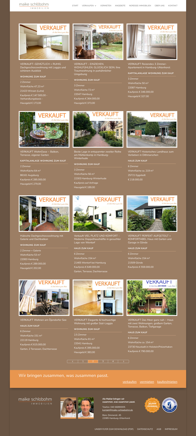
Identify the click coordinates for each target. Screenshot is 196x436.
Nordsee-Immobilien (140, 6)
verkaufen (88, 6)
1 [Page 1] (83, 361)
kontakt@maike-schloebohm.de (117, 410)
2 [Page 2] (93, 361)
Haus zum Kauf (137, 160)
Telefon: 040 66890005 (113, 407)
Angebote (120, 6)
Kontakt (172, 6)
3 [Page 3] (103, 361)
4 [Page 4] (113, 361)
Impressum (171, 429)
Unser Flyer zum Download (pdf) (114, 429)
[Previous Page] (72, 361)
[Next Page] (123, 361)
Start (75, 6)
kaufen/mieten (167, 382)
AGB (159, 429)
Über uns (160, 6)
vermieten (105, 6)
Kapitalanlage (137, 73)
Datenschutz (145, 429)
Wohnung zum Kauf (33, 76)
